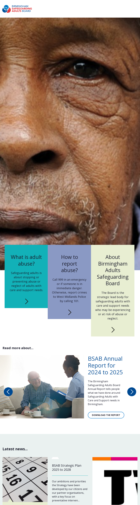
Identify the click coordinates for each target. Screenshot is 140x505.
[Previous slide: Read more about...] (8, 394)
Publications (121, 12)
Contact (106, 4)
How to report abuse (76, 12)
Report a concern (126, 4)
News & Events (101, 12)
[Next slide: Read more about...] (131, 394)
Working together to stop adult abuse (79, 4)
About (54, 4)
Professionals (120, 16)
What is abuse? (50, 12)
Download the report (106, 417)
